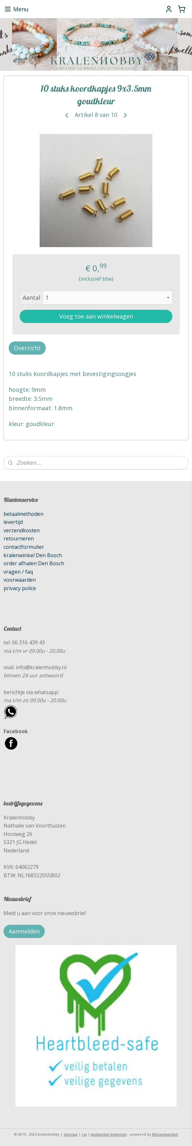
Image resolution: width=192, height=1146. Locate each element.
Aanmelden (24, 931)
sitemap (71, 1134)
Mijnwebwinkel (165, 1134)
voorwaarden (20, 579)
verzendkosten (22, 530)
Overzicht (27, 347)
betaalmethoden (23, 513)
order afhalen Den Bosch (34, 563)
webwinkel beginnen (109, 1134)
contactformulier (24, 546)
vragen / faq (18, 571)
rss (84, 1134)
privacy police (20, 588)
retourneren (19, 538)
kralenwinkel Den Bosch (33, 555)
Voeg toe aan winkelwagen (96, 316)
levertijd (13, 522)
